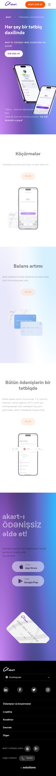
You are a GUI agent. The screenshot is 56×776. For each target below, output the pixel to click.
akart (8, 17)
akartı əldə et (35, 4)
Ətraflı (28, 181)
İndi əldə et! (14, 55)
